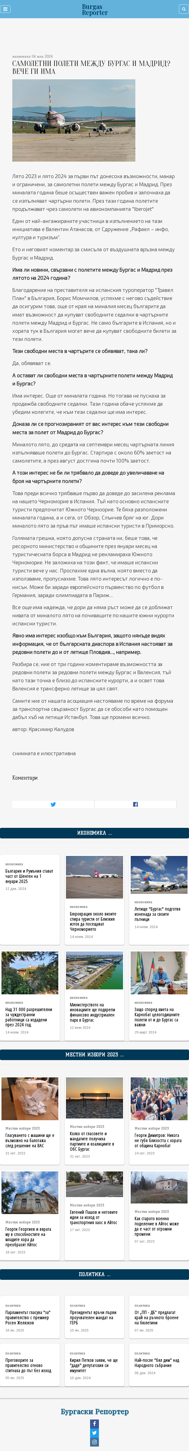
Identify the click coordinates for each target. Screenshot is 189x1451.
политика (13, 1305)
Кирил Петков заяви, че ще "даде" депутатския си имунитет (94, 1365)
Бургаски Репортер (95, 1411)
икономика (14, 864)
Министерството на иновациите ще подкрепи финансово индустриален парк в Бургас (92, 1012)
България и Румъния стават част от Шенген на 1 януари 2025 (29, 875)
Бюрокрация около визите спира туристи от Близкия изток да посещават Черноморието (93, 921)
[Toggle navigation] (5, 9)
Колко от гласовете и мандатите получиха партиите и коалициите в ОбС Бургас (92, 1141)
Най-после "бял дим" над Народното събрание (157, 1362)
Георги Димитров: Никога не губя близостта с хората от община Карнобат (158, 1140)
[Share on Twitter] (53, 804)
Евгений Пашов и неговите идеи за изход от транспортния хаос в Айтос (94, 1217)
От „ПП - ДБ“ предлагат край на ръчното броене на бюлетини (157, 1317)
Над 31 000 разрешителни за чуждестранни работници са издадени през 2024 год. (28, 1017)
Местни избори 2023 (22, 1128)
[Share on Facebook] (135, 804)
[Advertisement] (77, 37)
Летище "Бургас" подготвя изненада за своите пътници (157, 913)
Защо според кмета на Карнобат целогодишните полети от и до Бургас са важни (157, 1017)
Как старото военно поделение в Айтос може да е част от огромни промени (157, 1226)
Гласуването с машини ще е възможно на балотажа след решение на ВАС (29, 1140)
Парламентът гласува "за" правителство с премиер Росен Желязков (27, 1317)
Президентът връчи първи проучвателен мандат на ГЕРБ (93, 1317)
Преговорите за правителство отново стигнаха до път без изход (28, 1365)
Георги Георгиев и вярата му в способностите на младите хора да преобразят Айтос (28, 1237)
